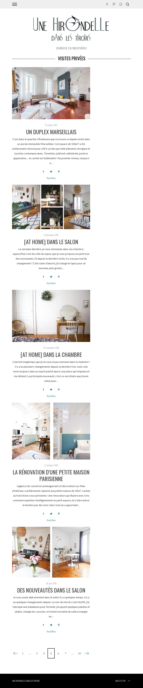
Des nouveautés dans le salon (51, 590)
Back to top (123, 681)
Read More (51, 178)
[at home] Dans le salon (51, 241)
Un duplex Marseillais (51, 132)
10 (79, 653)
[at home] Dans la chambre (51, 354)
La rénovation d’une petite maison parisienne (51, 475)
